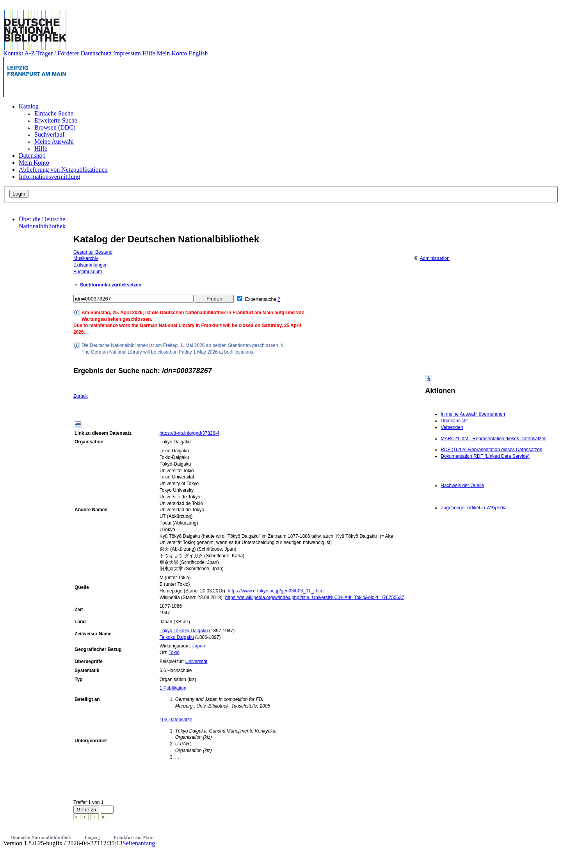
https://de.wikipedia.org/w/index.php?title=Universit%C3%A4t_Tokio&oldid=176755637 (314, 597)
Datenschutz (96, 53)
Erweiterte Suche (55, 120)
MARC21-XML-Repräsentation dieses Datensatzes (493, 438)
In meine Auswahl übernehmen (473, 414)
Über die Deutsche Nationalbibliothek (42, 222)
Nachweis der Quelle (462, 485)
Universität (196, 661)
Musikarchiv (85, 258)
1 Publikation (173, 688)
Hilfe (148, 53)
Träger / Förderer (57, 53)
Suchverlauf (49, 134)
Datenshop (32, 155)
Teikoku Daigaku (177, 637)
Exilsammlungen (90, 265)
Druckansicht (454, 420)
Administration (431, 258)
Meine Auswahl (54, 141)
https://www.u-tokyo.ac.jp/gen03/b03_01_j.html (276, 591)
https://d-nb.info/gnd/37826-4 (189, 433)
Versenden (452, 427)
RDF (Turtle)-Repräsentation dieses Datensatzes (491, 449)
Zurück (80, 396)
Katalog (29, 106)
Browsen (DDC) (54, 127)
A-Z (30, 53)
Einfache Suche (53, 113)
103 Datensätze (176, 719)
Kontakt (13, 53)
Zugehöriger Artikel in (474, 507)
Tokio (174, 652)
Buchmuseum (87, 271)
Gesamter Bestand (92, 252)
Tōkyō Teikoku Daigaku (184, 630)
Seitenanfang (139, 843)
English (198, 53)
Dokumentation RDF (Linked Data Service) (485, 456)
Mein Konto (172, 53)
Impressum (127, 53)
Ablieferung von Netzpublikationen (63, 169)
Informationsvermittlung (49, 176)
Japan (198, 646)
